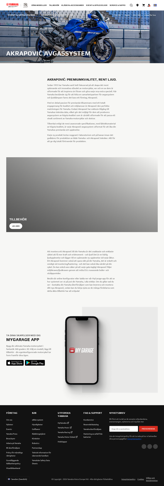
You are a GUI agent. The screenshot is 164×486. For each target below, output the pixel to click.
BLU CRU (126, 15)
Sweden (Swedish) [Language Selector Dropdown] (17, 479)
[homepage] (12, 5)
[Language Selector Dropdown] (155, 5)
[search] (131, 5)
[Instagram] (155, 446)
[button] (15, 363)
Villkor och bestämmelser (152, 479)
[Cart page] (143, 5)
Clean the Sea (139, 15)
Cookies (140, 479)
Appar (116, 15)
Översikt (107, 15)
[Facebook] (149, 446)
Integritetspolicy (134, 439)
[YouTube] (144, 446)
